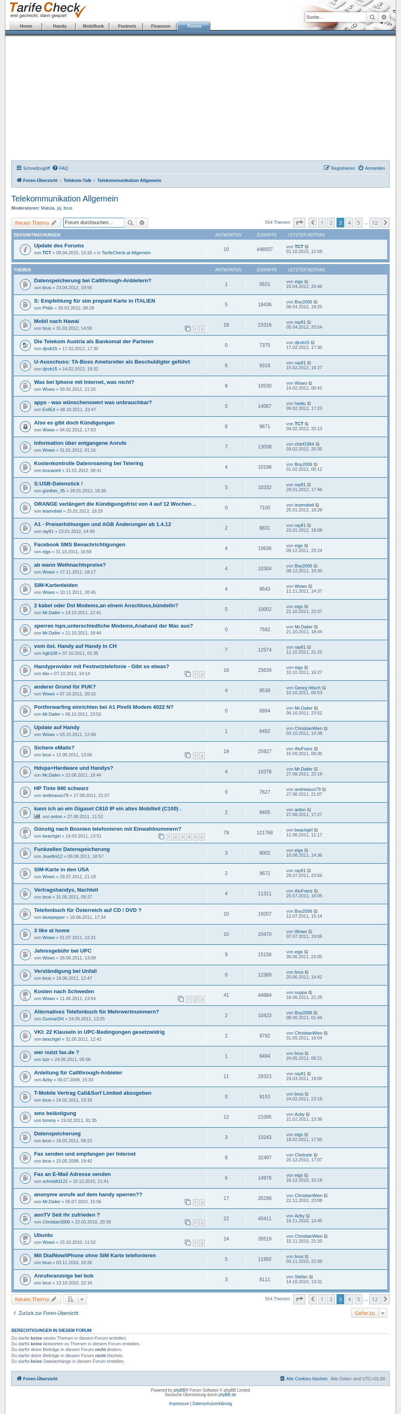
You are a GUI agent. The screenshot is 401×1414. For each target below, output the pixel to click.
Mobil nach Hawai (56, 321)
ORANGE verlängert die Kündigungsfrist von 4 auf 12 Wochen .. (115, 504)
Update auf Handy (56, 727)
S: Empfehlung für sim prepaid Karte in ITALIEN (94, 301)
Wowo (49, 389)
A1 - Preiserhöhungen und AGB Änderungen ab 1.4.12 (102, 524)
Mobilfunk (93, 26)
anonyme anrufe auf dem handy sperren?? (88, 1194)
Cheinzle (303, 1154)
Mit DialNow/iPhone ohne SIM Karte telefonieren (95, 1255)
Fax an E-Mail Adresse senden (72, 1174)
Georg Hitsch (308, 687)
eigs (299, 281)
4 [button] (349, 222)
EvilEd (49, 409)
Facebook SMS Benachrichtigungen (79, 544)
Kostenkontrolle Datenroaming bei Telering (88, 463)
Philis (48, 307)
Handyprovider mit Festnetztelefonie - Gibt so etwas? (101, 666)
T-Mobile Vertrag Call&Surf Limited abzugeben (92, 1093)
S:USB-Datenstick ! (58, 484)
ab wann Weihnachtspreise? (70, 565)
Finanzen (161, 26)
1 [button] (322, 222)
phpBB (180, 1390)
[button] (299, 222)
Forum (194, 26)
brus (68, 208)
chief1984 (304, 444)
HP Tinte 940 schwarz (61, 788)
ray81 (300, 322)
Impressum (179, 1403)
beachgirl (52, 836)
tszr (46, 1059)
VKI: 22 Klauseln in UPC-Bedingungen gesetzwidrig (99, 1032)
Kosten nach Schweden (64, 991)
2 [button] (331, 222)
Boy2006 (303, 301)
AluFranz (304, 748)
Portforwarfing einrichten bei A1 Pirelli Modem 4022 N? (104, 707)
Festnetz (127, 26)
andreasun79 (56, 795)
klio (46, 673)
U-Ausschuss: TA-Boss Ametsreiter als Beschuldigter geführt (112, 362)
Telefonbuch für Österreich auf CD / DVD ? (88, 910)
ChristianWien (308, 728)
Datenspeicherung (57, 1133)
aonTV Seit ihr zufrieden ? (67, 1215)
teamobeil (52, 511)
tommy (49, 1120)
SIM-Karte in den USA (61, 869)
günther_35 (54, 490)
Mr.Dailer (51, 612)
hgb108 (50, 653)
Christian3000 (56, 1221)
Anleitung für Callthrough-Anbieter (78, 1073)
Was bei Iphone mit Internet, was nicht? (84, 382)
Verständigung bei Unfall (65, 971)
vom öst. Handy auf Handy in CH (75, 646)
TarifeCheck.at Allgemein (126, 252)
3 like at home (51, 930)
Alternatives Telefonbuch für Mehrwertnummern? (96, 1012)
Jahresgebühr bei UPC (62, 951)
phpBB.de (227, 1394)
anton (56, 816)
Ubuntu (43, 1235)
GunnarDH (53, 1018)
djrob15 (50, 348)
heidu (300, 403)
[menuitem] (60, 168)
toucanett (52, 470)
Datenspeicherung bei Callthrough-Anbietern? (92, 280)
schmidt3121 (55, 1181)
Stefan (301, 1276)
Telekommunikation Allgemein (64, 198)
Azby (47, 1079)
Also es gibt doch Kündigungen (74, 423)
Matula (47, 208)
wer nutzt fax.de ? (56, 1052)
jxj (59, 208)
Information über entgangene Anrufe (80, 443)
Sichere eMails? (54, 748)
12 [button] (375, 222)
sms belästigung (55, 1113)
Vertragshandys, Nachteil (66, 890)
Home (26, 26)
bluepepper (54, 917)
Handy (60, 26)
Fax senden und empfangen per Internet (85, 1154)
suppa (301, 992)
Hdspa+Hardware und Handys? (73, 768)
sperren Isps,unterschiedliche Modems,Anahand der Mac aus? (113, 626)
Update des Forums (59, 246)
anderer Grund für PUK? (65, 687)
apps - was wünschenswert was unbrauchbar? (93, 402)
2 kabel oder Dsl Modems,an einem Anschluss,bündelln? (106, 605)
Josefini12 (53, 856)
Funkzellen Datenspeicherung (72, 849)
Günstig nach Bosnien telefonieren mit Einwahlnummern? (107, 829)
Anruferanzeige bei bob (64, 1276)
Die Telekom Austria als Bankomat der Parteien (94, 341)
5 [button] (358, 222)
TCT (47, 252)
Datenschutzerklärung (212, 1403)
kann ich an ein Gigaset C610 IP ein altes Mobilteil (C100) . (107, 809)
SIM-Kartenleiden (56, 585)
